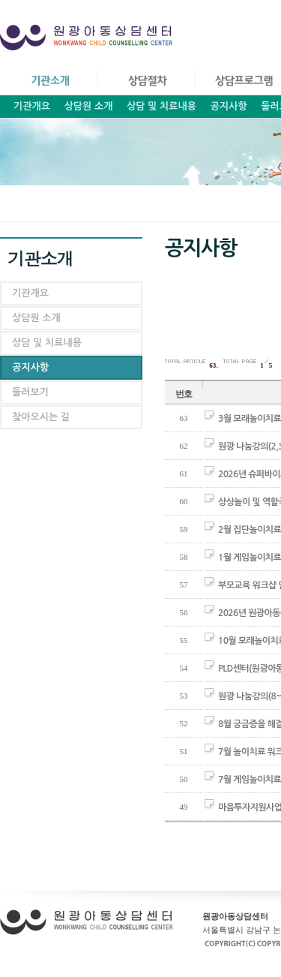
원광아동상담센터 (89, 41)
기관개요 (31, 106)
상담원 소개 (88, 106)
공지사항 (229, 106)
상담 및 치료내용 (161, 106)
